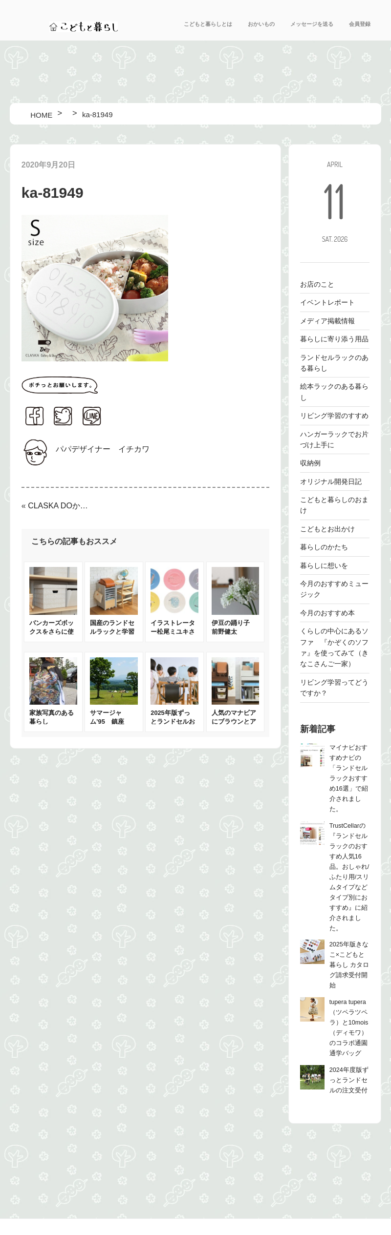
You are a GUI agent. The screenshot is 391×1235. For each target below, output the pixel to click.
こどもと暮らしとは (208, 24)
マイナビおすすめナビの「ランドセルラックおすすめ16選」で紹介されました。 (348, 778)
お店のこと (317, 284)
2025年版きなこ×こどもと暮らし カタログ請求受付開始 (349, 965)
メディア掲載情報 (327, 321)
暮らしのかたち (324, 547)
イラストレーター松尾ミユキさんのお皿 (173, 631)
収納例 (310, 463)
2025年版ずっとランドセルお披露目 (173, 721)
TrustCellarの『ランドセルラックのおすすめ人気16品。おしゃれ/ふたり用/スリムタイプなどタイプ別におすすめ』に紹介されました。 (349, 877)
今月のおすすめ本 (327, 613)
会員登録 (359, 24)
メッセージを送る (311, 24)
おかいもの (261, 24)
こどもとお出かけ (327, 529)
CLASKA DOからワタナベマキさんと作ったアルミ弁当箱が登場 (59, 506)
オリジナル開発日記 (331, 481)
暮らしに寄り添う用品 (334, 339)
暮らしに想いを (324, 565)
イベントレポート (327, 302)
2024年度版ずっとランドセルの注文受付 (349, 1080)
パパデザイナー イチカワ (103, 449)
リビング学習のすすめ (334, 415)
